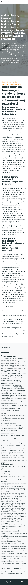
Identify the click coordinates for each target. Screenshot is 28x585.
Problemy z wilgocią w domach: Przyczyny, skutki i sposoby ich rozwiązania (14, 550)
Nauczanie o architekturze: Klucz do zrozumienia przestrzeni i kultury (10, 409)
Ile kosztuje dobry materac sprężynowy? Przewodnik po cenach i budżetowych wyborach (13, 426)
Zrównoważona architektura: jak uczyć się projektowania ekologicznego (12, 402)
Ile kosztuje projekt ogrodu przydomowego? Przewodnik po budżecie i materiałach (13, 452)
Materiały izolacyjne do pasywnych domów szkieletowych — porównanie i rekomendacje (13, 389)
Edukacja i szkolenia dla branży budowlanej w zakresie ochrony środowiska (13, 369)
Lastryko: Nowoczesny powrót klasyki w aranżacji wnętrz (11, 480)
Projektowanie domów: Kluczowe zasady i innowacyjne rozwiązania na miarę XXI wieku (13, 487)
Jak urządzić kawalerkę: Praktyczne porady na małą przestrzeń (13, 544)
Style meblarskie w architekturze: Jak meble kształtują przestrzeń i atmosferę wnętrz (12, 416)
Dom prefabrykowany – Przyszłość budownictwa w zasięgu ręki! (14, 534)
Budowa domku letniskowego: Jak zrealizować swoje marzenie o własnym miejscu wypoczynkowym (13, 521)
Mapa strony (5, 352)
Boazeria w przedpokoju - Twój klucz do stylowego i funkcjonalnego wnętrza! (12, 540)
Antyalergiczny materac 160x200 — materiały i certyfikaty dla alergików (13, 432)
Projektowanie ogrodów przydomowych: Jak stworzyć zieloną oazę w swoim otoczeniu (13, 449)
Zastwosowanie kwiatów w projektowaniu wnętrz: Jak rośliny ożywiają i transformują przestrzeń (12, 457)
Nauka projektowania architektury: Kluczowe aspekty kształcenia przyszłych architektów (13, 467)
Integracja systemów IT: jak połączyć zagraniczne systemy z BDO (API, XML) (11, 386)
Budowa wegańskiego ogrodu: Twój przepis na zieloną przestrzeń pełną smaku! (13, 500)
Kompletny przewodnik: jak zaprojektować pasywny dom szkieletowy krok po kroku (12, 392)
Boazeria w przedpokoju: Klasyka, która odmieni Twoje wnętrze (14, 537)
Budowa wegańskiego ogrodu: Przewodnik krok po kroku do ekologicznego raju (13, 497)
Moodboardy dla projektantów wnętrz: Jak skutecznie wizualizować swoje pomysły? (12, 442)
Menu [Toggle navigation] (24, 2)
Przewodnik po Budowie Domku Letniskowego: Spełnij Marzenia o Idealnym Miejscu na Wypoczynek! (13, 526)
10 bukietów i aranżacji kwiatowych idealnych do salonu (14, 461)
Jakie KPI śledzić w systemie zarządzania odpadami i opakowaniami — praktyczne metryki (14, 372)
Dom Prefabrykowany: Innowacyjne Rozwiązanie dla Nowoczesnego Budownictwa (14, 530)
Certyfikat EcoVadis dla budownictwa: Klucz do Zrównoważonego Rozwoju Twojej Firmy (13, 517)
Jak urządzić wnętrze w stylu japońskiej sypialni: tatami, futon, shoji (13, 439)
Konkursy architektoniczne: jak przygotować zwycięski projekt (13, 470)
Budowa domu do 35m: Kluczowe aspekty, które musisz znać (13, 565)
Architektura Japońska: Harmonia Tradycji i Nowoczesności (12, 436)
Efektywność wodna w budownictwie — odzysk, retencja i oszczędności (13, 365)
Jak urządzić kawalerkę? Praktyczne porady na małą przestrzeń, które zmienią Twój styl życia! (13, 547)
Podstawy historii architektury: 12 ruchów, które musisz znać (14, 406)
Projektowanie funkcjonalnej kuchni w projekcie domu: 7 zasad (13, 490)
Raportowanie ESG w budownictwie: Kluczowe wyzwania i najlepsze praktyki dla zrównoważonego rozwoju (13, 558)
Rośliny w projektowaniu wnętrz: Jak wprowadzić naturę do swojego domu (11, 473)
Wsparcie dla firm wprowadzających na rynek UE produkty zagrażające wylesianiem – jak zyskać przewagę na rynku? (13, 509)
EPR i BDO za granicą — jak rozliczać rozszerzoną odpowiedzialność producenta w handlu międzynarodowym (13, 381)
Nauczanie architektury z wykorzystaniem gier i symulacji (13, 412)
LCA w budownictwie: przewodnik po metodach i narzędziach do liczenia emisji (14, 359)
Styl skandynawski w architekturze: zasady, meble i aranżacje (12, 419)
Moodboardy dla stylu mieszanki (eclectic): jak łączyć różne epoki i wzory (13, 446)
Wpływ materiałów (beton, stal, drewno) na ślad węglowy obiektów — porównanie (13, 362)
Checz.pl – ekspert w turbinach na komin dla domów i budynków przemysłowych (12, 493)
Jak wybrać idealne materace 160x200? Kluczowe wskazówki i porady (11, 429)
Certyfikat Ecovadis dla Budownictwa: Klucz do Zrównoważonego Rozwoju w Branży (13, 514)
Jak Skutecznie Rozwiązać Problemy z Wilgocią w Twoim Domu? (14, 554)
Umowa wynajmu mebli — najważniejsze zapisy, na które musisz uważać (13, 399)
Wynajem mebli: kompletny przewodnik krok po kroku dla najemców (13, 396)
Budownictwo (6, 2)
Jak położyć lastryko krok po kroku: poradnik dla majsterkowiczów (13, 483)
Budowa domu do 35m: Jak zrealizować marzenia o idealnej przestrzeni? (11, 569)
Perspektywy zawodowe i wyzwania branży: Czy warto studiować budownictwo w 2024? (13, 572)
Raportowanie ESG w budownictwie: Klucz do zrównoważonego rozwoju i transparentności (13, 562)
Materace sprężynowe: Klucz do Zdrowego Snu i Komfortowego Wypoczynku (14, 422)
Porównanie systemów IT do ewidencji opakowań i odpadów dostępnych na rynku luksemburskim (12, 376)
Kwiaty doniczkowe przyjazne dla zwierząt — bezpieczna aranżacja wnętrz (13, 477)
